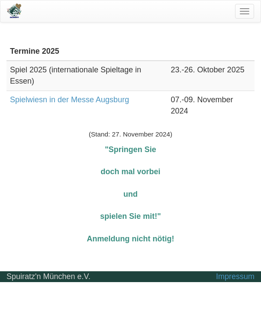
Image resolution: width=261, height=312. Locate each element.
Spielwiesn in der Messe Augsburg (69, 99)
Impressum (235, 276)
